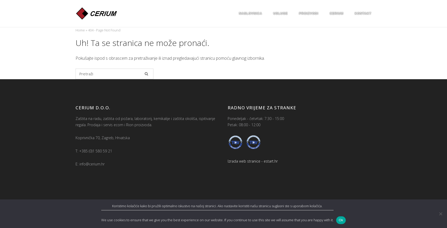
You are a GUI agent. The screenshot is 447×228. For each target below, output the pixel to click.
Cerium (336, 13)
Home (80, 30)
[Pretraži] (146, 74)
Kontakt (363, 13)
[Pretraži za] (114, 74)
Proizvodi (309, 13)
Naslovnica (250, 13)
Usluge (280, 13)
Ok (341, 220)
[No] (440, 213)
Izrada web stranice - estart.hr (253, 161)
